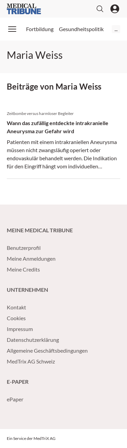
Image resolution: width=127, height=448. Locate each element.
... (116, 29)
